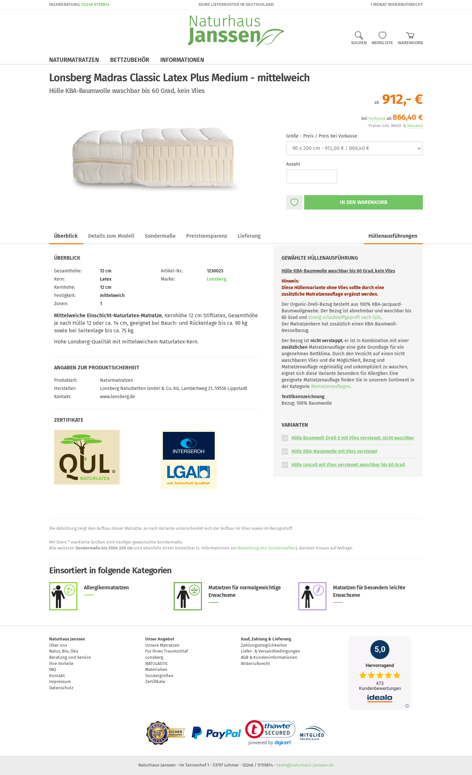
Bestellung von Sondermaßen (267, 547)
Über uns (58, 645)
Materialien (156, 669)
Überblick (66, 236)
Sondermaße (160, 236)
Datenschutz (61, 687)
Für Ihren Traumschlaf (166, 651)
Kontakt (57, 675)
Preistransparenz (206, 236)
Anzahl (293, 164)
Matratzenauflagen (330, 386)
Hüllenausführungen (392, 236)
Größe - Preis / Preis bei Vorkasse (321, 136)
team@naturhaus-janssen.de (305, 765)
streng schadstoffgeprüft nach (344, 317)
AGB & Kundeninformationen (269, 657)
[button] (285, 438)
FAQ (52, 669)
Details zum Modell (111, 236)
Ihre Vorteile (61, 663)
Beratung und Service (70, 657)
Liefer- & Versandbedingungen (270, 651)
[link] (270, 733)
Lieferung (249, 236)
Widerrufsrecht (255, 663)
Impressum (60, 681)
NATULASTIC (156, 663)
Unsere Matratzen (162, 645)
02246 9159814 (95, 4)
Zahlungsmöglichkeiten (264, 645)
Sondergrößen (159, 675)
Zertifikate (155, 681)
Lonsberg (216, 279)
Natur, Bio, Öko (63, 651)
